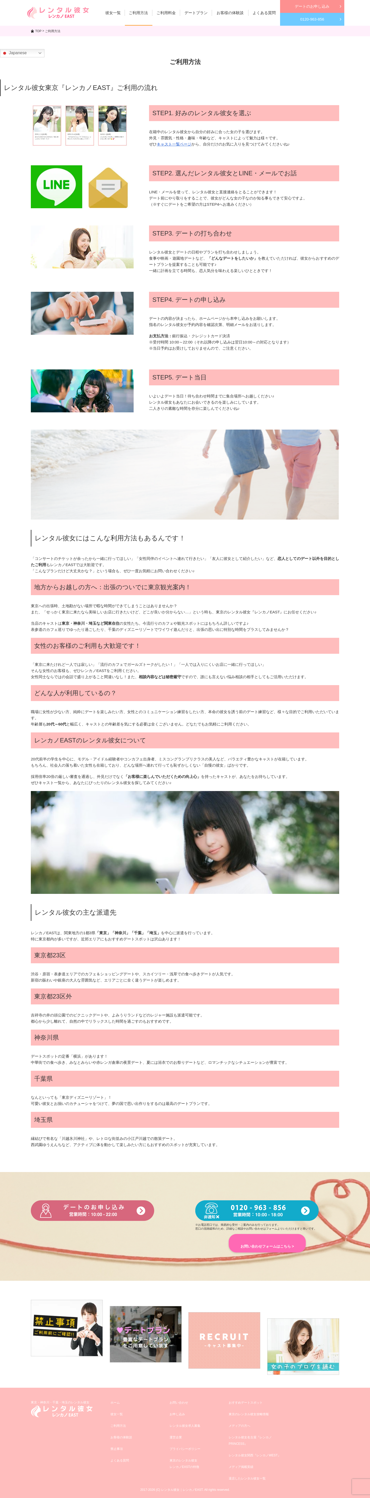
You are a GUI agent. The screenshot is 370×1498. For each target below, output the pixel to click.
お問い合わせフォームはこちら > (267, 1246)
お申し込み (177, 1414)
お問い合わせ (179, 1402)
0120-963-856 (312, 19)
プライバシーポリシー (185, 1449)
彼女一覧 (116, 1414)
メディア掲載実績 (241, 1467)
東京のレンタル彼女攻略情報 (249, 1414)
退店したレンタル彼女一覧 (247, 1478)
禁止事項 (116, 1449)
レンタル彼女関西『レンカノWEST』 (255, 1455)
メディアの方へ (239, 1426)
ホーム (115, 1402)
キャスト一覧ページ (174, 144)
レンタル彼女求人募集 (185, 1426)
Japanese (14, 53)
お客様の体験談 (121, 1437)
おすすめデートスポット (246, 1402)
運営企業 (176, 1437)
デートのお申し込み (312, 6)
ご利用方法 (118, 1426)
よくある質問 (119, 1460)
